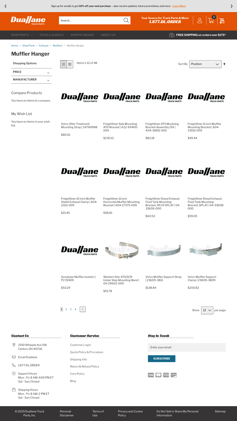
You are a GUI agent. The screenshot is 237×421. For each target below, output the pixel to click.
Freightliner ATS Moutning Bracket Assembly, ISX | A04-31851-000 (162, 129)
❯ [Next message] (231, 6)
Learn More (179, 5)
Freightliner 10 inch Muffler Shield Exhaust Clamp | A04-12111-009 (79, 204)
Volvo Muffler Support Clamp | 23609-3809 (202, 280)
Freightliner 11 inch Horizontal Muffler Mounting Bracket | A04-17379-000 (121, 204)
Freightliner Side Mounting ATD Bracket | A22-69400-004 (120, 129)
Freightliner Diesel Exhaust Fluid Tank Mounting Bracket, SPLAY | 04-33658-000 (206, 205)
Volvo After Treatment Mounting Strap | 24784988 (79, 127)
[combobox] (95, 21)
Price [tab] (17, 74)
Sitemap (220, 411)
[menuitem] (22, 37)
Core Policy (77, 374)
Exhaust (44, 47)
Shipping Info (78, 359)
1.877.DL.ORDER (164, 23)
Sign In (199, 22)
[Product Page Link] (79, 121)
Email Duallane (27, 357)
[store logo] (28, 21)
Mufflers (58, 47)
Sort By (183, 66)
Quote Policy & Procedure (86, 352)
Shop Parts (28, 47)
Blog (73, 381)
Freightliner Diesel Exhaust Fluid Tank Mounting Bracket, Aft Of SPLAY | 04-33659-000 (162, 205)
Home (15, 47)
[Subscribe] (161, 358)
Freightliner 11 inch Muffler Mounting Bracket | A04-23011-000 (204, 129)
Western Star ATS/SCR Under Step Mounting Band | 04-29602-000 (121, 282)
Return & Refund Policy (84, 366)
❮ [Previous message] (5, 6)
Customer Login (80, 345)
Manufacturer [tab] (25, 81)
